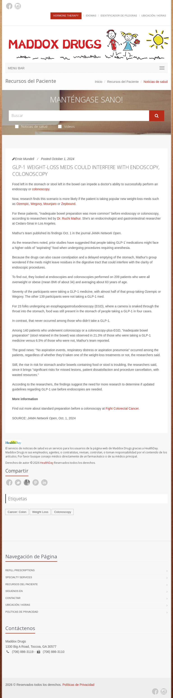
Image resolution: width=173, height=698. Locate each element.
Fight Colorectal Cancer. (122, 408)
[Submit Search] (156, 115)
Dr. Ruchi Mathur (68, 218)
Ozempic (22, 204)
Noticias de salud (31, 126)
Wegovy (36, 204)
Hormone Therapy (66, 15)
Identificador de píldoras (118, 15)
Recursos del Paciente (123, 81)
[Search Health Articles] (79, 115)
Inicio (98, 81)
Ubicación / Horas (153, 15)
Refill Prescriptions (20, 570)
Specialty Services (18, 577)
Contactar (12, 598)
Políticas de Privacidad (21, 611)
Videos (66, 126)
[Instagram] (18, 6)
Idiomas (91, 15)
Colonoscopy (62, 512)
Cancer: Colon (17, 512)
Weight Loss (40, 512)
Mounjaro (50, 204)
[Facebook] (9, 6)
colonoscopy (40, 189)
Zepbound (68, 204)
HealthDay (46, 463)
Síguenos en (14, 591)
